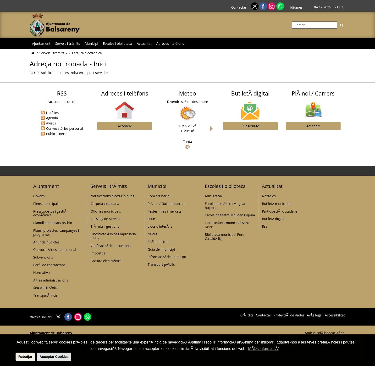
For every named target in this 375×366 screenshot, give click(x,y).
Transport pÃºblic (161, 264)
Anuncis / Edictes (46, 242)
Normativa (41, 272)
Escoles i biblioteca (117, 43)
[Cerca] (341, 25)
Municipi (91, 43)
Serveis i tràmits (67, 43)
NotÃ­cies (269, 196)
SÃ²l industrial (158, 241)
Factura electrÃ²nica (106, 261)
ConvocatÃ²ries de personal (54, 249)
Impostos (98, 253)
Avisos (51, 123)
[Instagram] (272, 6)
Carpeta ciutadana (105, 203)
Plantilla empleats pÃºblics (53, 222)
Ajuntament (41, 43)
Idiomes (296, 7)
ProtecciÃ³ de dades (289, 315)
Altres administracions (50, 280)
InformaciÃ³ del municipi (167, 256)
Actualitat (144, 43)
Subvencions (43, 257)
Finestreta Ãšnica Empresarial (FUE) (114, 236)
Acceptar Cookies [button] (54, 357)
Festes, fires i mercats (165, 211)
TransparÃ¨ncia (45, 295)
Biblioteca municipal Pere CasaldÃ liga (224, 236)
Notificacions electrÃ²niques (112, 196)
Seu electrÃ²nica (45, 287)
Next (212, 128)
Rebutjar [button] (25, 357)
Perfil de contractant (49, 265)
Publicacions (56, 133)
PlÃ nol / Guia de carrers (166, 203)
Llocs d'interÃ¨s (160, 226)
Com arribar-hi (159, 196)
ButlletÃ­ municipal (276, 203)
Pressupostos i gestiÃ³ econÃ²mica (50, 213)
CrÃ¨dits (247, 315)
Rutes (152, 218)
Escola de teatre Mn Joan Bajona (230, 215)
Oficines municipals (106, 211)
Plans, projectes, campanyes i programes (56, 232)
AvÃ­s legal (314, 315)
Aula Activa (213, 196)
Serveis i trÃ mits (109, 186)
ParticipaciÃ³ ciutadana (280, 211)
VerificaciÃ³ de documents (111, 245)
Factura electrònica (87, 53)
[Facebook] (263, 6)
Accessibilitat (335, 315)
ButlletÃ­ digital (273, 218)
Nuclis (152, 234)
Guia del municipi (161, 249)
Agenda (52, 118)
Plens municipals (46, 203)
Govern (39, 196)
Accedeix (125, 126)
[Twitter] (255, 6)
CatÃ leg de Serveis (105, 218)
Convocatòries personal (64, 128)
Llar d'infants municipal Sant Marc (227, 224)
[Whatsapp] (280, 6)
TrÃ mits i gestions (105, 226)
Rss (264, 226)
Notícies (52, 112)
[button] (15, 356)
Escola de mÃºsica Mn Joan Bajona (225, 205)
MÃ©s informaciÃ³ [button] (263, 349)
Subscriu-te (250, 126)
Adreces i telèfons (170, 43)
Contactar (238, 7)
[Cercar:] (314, 25)
